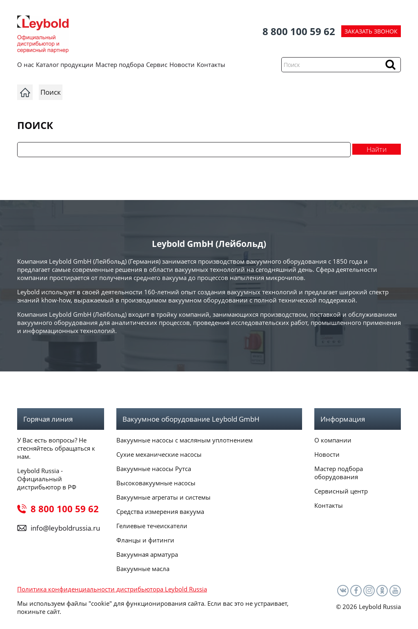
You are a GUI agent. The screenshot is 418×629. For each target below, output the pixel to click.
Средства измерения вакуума (160, 511)
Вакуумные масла (142, 569)
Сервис (156, 64)
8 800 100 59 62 (298, 31)
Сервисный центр (341, 491)
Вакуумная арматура (147, 554)
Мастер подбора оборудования (338, 473)
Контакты (211, 64)
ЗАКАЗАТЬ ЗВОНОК (371, 31)
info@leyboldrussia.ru (65, 528)
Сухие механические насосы (159, 454)
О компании (332, 440)
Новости (182, 64)
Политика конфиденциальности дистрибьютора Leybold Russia (112, 589)
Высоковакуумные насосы (156, 483)
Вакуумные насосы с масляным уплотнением (184, 440)
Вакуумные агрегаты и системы (163, 497)
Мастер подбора (120, 64)
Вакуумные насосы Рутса (153, 469)
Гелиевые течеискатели (151, 526)
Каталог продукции (64, 64)
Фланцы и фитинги (145, 540)
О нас (25, 64)
